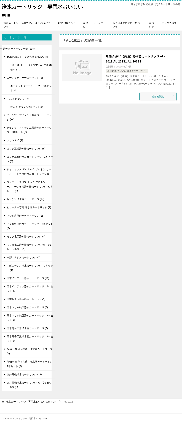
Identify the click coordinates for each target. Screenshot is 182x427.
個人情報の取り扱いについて (126, 25)
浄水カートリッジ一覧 (94, 25)
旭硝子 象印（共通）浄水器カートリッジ (126, 70)
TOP (31, 401)
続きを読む (163, 96)
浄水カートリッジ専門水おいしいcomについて (27, 25)
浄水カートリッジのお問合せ (162, 25)
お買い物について (66, 25)
